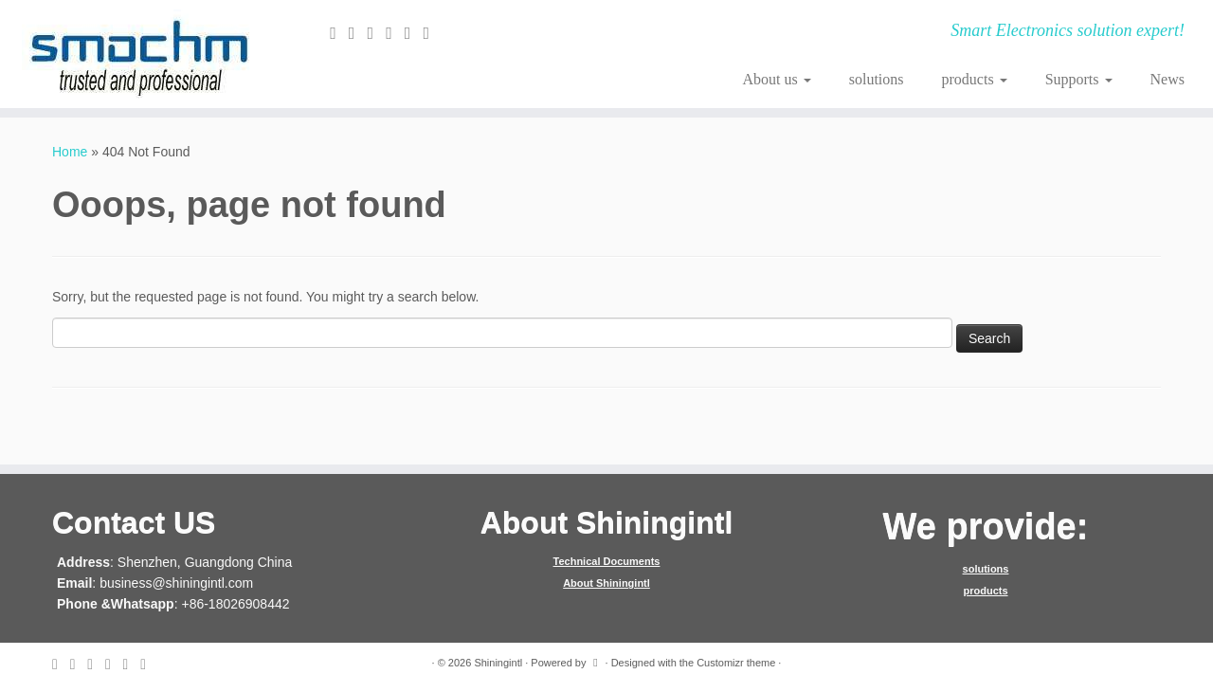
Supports (1079, 79)
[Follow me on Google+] (395, 33)
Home (69, 151)
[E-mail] (339, 33)
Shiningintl (498, 662)
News (1167, 79)
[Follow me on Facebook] (377, 33)
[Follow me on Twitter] (358, 33)
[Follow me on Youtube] (432, 33)
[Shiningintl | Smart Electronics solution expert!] (140, 54)
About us (776, 79)
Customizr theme (736, 662)
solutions (876, 79)
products (974, 79)
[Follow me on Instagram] (414, 33)
